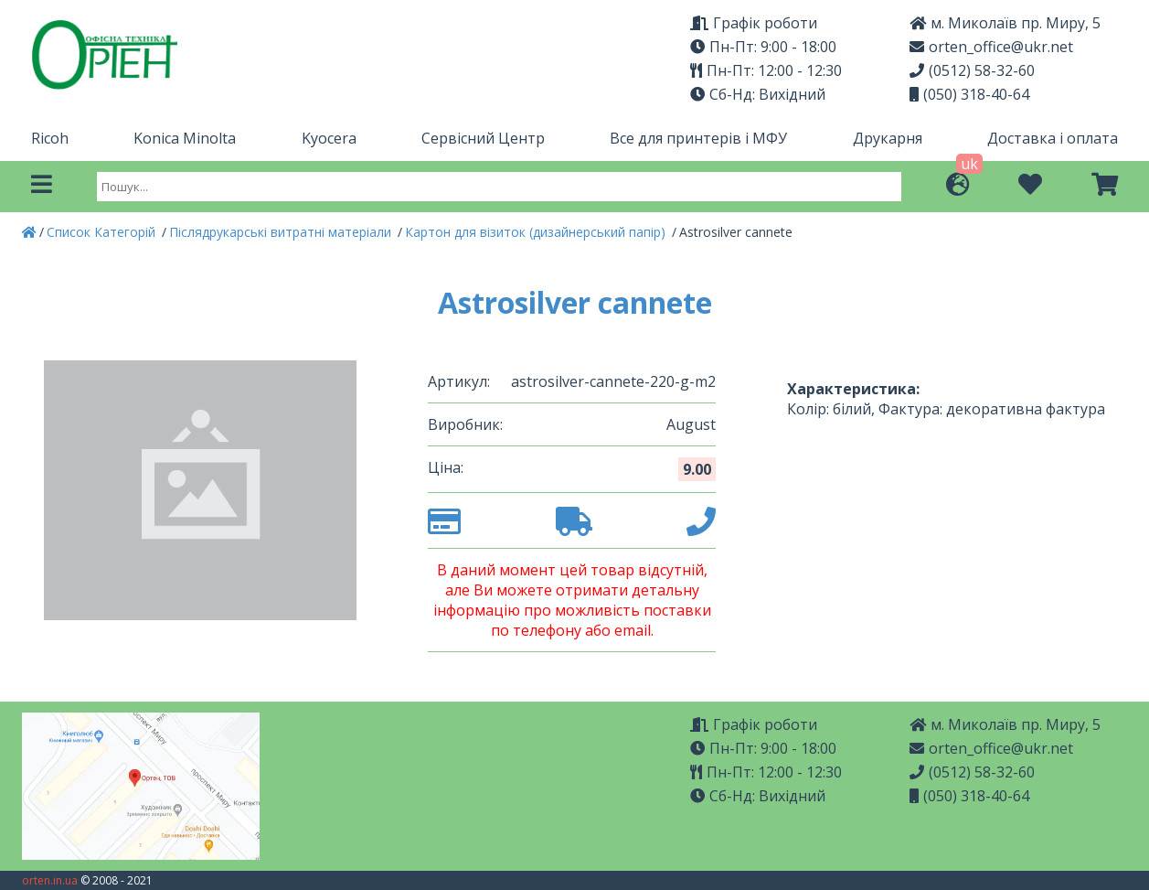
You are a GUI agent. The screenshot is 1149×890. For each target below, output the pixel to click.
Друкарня (887, 138)
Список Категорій (103, 232)
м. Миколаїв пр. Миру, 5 (1005, 23)
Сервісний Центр (483, 138)
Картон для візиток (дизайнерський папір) (537, 232)
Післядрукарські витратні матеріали (282, 232)
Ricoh (50, 138)
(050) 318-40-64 (969, 94)
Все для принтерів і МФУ (698, 138)
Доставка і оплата (1052, 138)
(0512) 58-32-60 (972, 70)
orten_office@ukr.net (991, 47)
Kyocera (329, 138)
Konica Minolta (184, 138)
